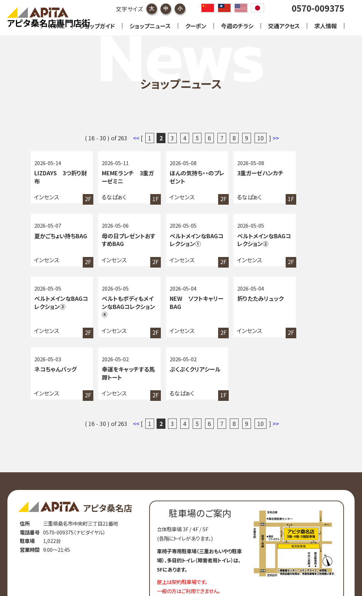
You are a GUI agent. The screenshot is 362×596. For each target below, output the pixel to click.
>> (276, 138)
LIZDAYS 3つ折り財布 (58, 177)
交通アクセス (284, 26)
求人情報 (325, 26)
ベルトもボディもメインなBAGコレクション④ (302, 244)
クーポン (195, 26)
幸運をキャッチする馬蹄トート (241, 311)
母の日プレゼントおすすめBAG (56, 240)
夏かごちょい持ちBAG (300, 177)
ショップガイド (97, 26)
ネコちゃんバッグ (178, 307)
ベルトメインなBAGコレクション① (117, 244)
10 (260, 138)
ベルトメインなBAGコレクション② (178, 244)
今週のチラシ (237, 26)
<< (137, 138)
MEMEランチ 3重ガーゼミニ (119, 177)
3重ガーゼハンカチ (241, 173)
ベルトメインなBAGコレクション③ (239, 244)
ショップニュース (150, 26)
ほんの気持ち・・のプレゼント (179, 177)
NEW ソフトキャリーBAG (56, 311)
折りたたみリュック (119, 307)
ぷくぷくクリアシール (302, 311)
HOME (56, 26)
